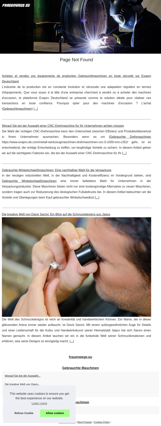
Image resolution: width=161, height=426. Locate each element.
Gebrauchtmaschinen (17, 108)
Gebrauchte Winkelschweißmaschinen (29, 181)
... (35, 108)
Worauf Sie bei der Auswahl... (23, 375)
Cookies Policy (102, 422)
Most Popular (84, 422)
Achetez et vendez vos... (19, 392)
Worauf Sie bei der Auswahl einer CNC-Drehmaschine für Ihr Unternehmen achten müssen (63, 125)
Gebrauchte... (13, 410)
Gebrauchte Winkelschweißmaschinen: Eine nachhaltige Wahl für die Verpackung (56, 170)
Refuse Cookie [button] (23, 413)
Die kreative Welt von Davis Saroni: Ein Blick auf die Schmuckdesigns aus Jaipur (56, 214)
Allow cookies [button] (55, 413)
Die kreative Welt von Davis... (22, 384)
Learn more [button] (39, 403)
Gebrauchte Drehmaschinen (130, 136)
